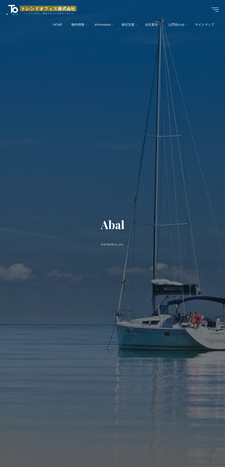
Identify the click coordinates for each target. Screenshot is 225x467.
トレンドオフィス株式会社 (48, 8)
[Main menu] (215, 10)
